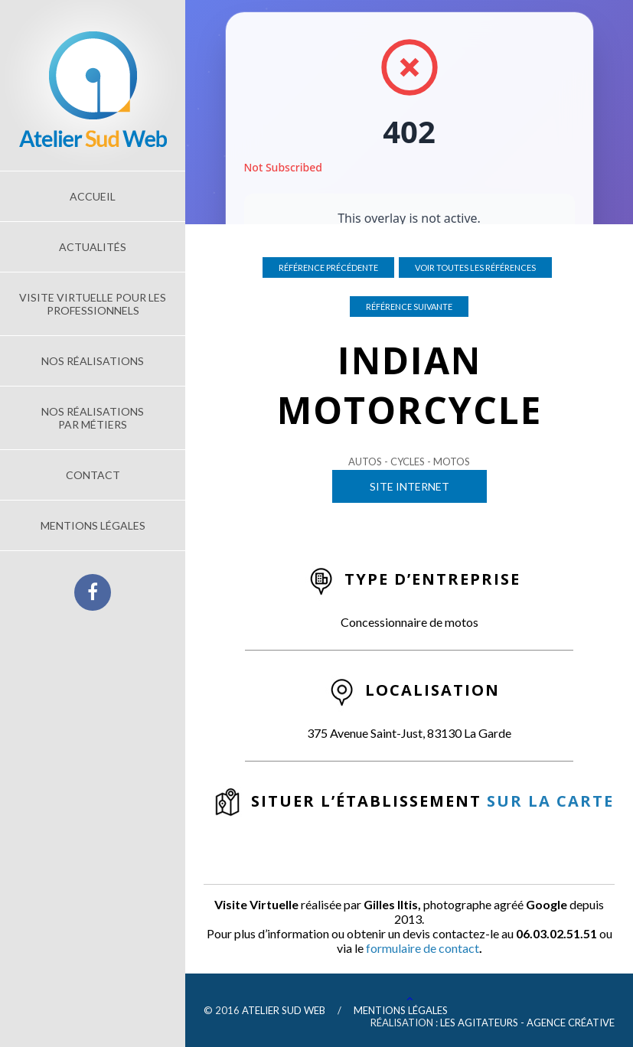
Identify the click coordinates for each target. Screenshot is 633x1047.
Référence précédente (328, 267)
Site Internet (409, 486)
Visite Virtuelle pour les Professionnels (92, 304)
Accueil (93, 196)
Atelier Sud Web (283, 1010)
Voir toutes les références (475, 267)
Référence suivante (409, 306)
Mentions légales (93, 525)
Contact (93, 474)
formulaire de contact (422, 948)
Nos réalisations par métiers (92, 418)
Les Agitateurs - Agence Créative (527, 1022)
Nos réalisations (92, 360)
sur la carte (550, 801)
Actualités (92, 246)
